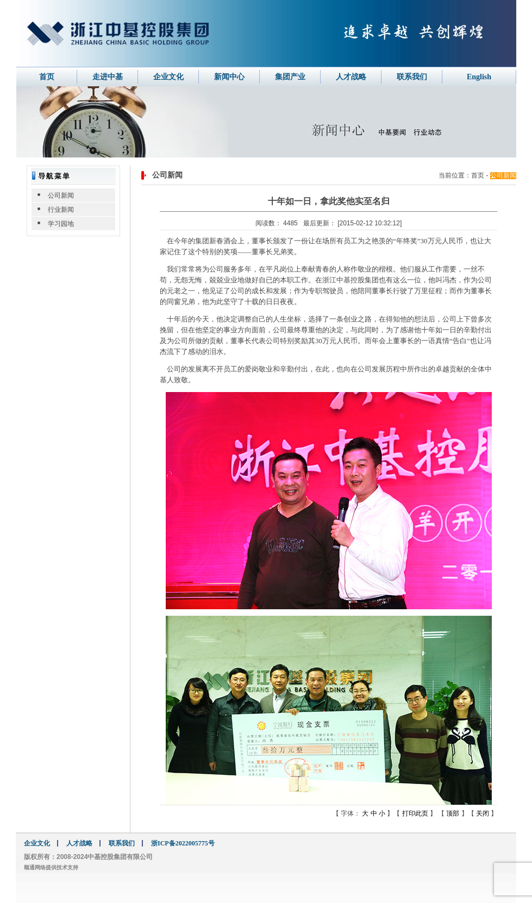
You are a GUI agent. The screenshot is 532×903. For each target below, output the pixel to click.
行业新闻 (61, 209)
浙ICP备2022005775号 (183, 843)
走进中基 (107, 77)
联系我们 (412, 77)
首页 (46, 77)
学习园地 (61, 224)
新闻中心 (229, 77)
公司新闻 (61, 195)
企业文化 (168, 77)
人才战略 (351, 77)
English (479, 77)
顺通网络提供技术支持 (51, 867)
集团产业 (290, 77)
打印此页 (416, 813)
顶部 (452, 813)
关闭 (483, 813)
